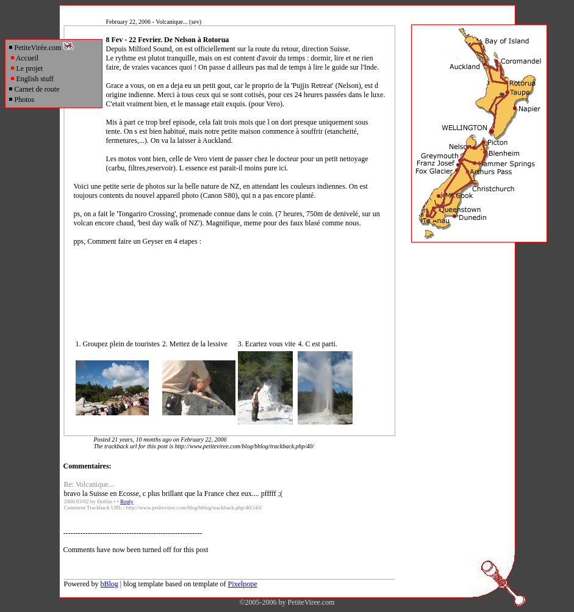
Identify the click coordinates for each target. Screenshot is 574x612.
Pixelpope (242, 584)
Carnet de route (34, 89)
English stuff (32, 79)
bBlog (109, 584)
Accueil (24, 58)
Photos (21, 99)
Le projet (26, 68)
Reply (127, 501)
